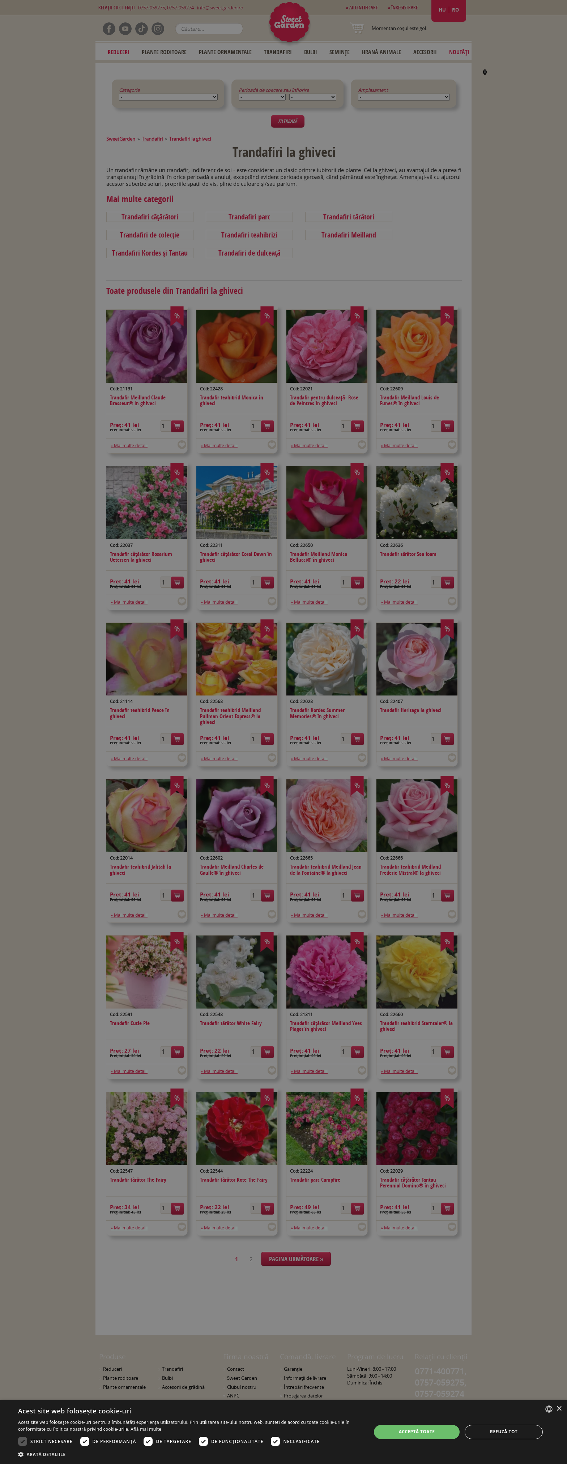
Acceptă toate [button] (417, 1432)
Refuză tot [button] (503, 1432)
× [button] (559, 1409)
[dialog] (283, 1432)
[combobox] (549, 1409)
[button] (189, 1454)
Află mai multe (146, 1429)
